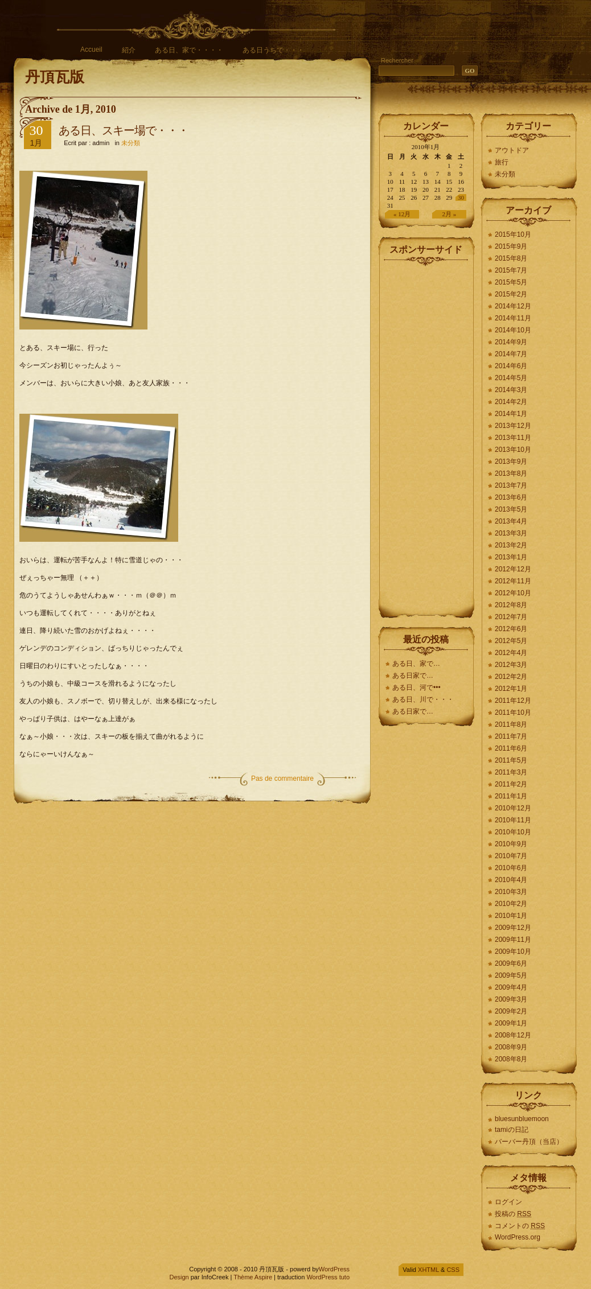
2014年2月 (511, 402)
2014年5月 (511, 378)
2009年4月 (511, 987)
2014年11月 (513, 318)
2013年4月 (511, 521)
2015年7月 (511, 270)
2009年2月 (511, 1011)
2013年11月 (513, 438)
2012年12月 (513, 569)
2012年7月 (511, 617)
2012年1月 (511, 689)
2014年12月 (513, 306)
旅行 (501, 162)
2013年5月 (511, 509)
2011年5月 (511, 760)
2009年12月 (513, 928)
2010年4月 (511, 880)
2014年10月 (513, 330)
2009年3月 (511, 999)
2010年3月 (511, 892)
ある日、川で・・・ (423, 699)
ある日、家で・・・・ (189, 50)
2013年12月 (513, 426)
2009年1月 (511, 1023)
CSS (452, 1269)
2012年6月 (511, 629)
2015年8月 (511, 258)
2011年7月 (511, 736)
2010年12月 (513, 808)
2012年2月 (511, 677)
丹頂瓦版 (54, 77)
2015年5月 (511, 282)
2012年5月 (511, 641)
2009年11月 (513, 940)
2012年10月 (513, 593)
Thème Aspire (252, 1277)
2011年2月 (511, 784)
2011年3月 (511, 772)
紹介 (129, 50)
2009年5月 (511, 975)
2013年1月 (511, 557)
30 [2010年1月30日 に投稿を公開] (461, 197)
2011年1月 (511, 796)
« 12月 (402, 214)
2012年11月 (513, 581)
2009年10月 (513, 952)
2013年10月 (513, 450)
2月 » (449, 214)
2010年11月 (513, 820)
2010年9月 (511, 844)
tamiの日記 (511, 1130)
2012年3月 (511, 665)
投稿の (513, 1214)
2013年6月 (511, 497)
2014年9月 (511, 342)
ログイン (508, 1202)
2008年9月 (511, 1047)
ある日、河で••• (416, 687)
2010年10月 (513, 832)
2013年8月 (511, 473)
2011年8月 (511, 724)
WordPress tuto (328, 1277)
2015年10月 (513, 234)
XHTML (428, 1269)
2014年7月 (511, 354)
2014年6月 (511, 366)
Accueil (91, 49)
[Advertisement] (426, 437)
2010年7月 (511, 856)
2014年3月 (511, 390)
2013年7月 (511, 485)
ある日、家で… (416, 664)
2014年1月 (511, 414)
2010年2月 (511, 904)
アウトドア (512, 150)
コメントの (520, 1226)
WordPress (334, 1269)
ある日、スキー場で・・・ (123, 130)
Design (178, 1277)
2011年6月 (511, 748)
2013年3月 (511, 533)
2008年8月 (511, 1059)
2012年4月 (511, 653)
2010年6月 (511, 868)
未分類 (130, 142)
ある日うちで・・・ (273, 50)
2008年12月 (513, 1035)
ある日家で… (413, 675)
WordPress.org (517, 1237)
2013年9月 (511, 462)
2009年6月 (511, 963)
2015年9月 (511, 246)
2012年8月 (511, 605)
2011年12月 (513, 701)
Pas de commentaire (282, 779)
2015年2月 (511, 294)
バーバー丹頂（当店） (529, 1142)
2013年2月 (511, 545)
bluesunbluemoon (522, 1119)
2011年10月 (513, 712)
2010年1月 (511, 916)
